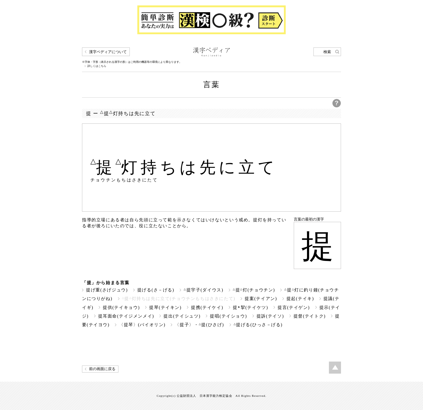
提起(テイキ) (300, 298)
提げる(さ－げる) (155, 290)
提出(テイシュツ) (181, 316)
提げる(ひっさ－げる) (258, 324)
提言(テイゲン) (294, 307)
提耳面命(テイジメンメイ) (126, 316)
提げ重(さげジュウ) (107, 290)
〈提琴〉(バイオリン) (142, 324)
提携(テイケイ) (207, 307)
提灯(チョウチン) (254, 290)
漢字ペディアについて (108, 52)
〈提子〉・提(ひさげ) (199, 324)
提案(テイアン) (261, 298)
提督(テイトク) (310, 316)
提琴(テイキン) (165, 307)
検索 (327, 52)
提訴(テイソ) (270, 316)
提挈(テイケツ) (250, 307)
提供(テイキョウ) (121, 307)
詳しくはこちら (96, 66)
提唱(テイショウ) (228, 316)
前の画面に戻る (102, 369)
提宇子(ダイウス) (203, 290)
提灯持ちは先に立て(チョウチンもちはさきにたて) (179, 298)
